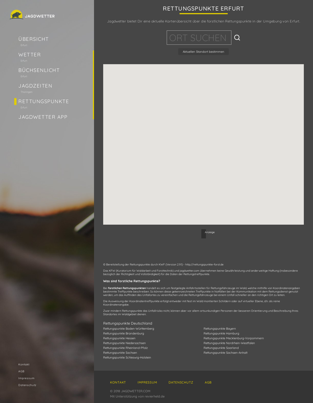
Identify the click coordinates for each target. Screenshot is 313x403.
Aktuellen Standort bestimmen (203, 51)
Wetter (29, 54)
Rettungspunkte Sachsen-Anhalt (225, 352)
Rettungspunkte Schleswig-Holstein (127, 357)
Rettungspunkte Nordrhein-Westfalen (229, 343)
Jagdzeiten (35, 86)
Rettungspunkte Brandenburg (123, 333)
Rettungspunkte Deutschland (127, 323)
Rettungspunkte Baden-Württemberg (128, 328)
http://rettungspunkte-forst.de (204, 264)
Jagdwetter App (43, 117)
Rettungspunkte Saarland (221, 348)
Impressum (26, 378)
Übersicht (33, 39)
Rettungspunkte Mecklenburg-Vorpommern (234, 338)
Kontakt (24, 364)
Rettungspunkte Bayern (220, 328)
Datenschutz (27, 385)
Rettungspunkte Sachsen (120, 352)
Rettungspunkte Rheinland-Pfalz (125, 348)
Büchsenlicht (39, 70)
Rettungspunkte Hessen (119, 338)
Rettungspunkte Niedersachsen (124, 343)
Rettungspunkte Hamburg (221, 333)
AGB (21, 371)
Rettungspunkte (43, 101)
